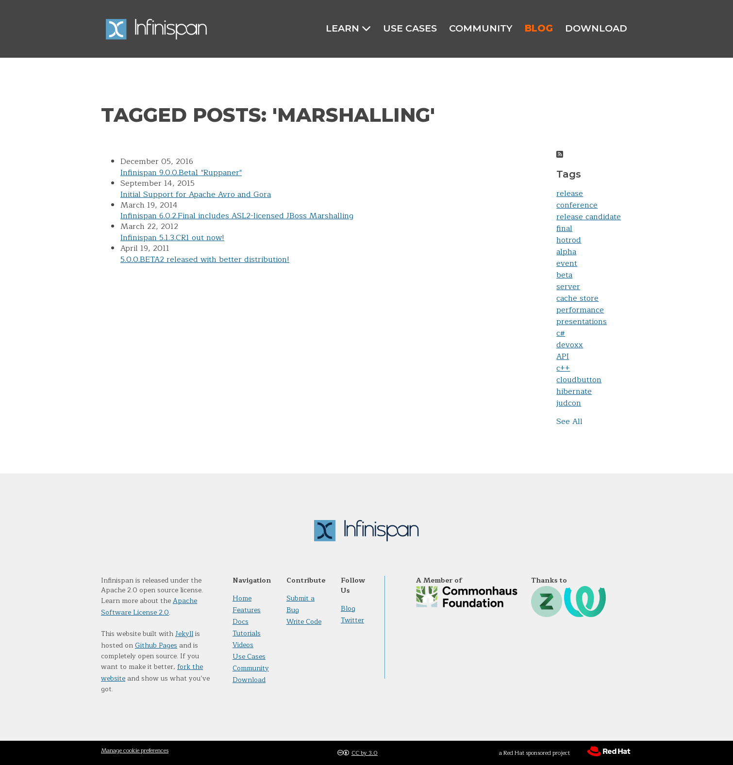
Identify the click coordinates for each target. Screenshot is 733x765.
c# (560, 333)
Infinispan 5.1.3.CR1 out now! (172, 237)
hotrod (568, 240)
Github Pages (156, 645)
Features (247, 610)
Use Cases (410, 28)
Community (481, 28)
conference (577, 205)
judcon (568, 403)
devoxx (569, 345)
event (566, 263)
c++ (563, 368)
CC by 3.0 (364, 753)
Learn (348, 28)
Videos (243, 645)
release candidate (588, 217)
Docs (241, 621)
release (569, 193)
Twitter (352, 620)
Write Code (303, 621)
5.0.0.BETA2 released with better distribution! (204, 259)
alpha (566, 251)
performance (580, 310)
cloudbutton (578, 380)
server (568, 286)
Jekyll (184, 633)
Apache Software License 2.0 (149, 606)
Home (242, 598)
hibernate (574, 391)
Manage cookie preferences (134, 750)
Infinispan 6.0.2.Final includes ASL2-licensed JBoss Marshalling (236, 216)
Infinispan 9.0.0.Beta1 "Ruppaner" (181, 172)
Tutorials (247, 633)
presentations (581, 321)
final (564, 228)
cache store (577, 298)
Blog (539, 28)
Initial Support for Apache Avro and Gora (195, 194)
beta (564, 275)
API (562, 356)
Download (596, 28)
